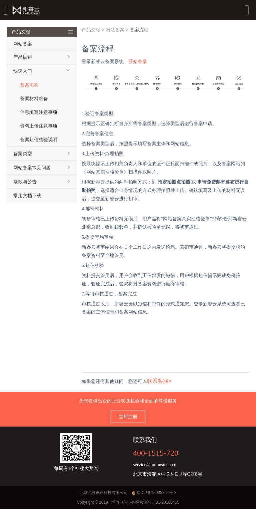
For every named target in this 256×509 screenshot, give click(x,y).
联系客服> (159, 381)
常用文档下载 (27, 195)
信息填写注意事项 (38, 112)
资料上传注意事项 (38, 126)
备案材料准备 (34, 98)
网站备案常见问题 (32, 167)
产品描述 (22, 57)
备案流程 (29, 84)
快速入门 (22, 71)
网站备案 (115, 29)
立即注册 (128, 416)
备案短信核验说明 (38, 139)
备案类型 (22, 153)
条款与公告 (25, 181)
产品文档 (91, 29)
